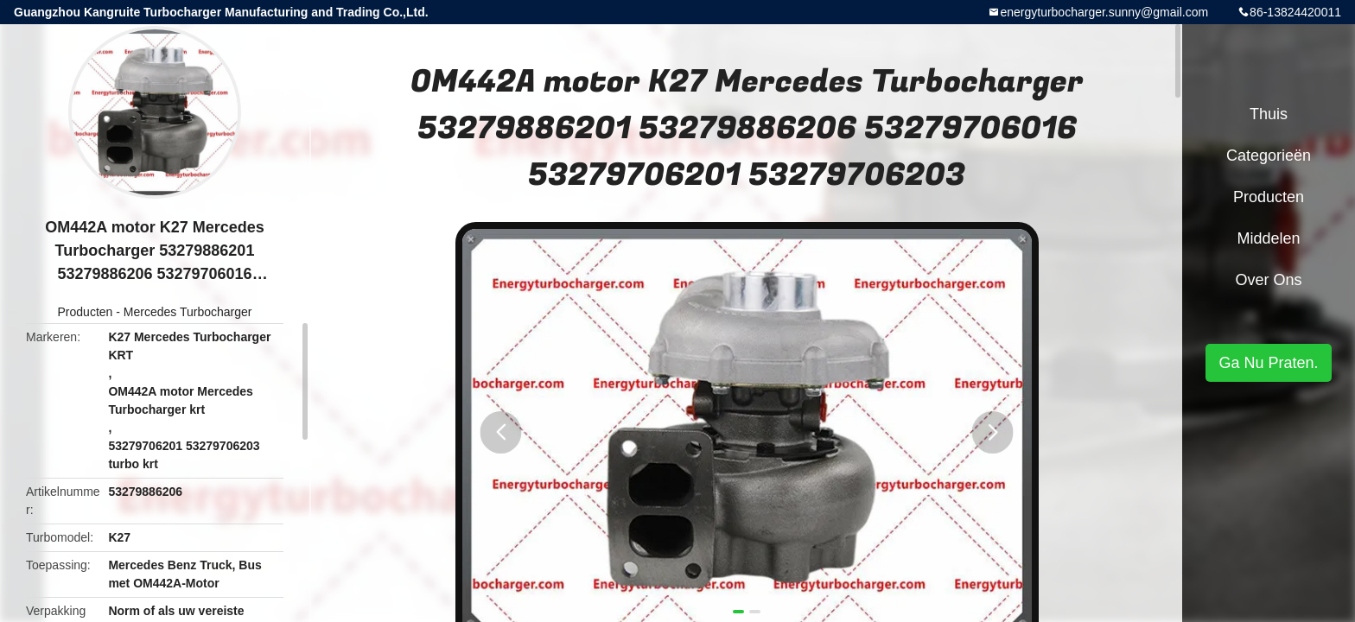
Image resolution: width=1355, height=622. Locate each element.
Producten (85, 312)
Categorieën (1268, 155)
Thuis (1269, 114)
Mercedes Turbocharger (188, 312)
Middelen (1268, 238)
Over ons (1268, 280)
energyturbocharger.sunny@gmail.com (1104, 12)
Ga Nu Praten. (1268, 362)
